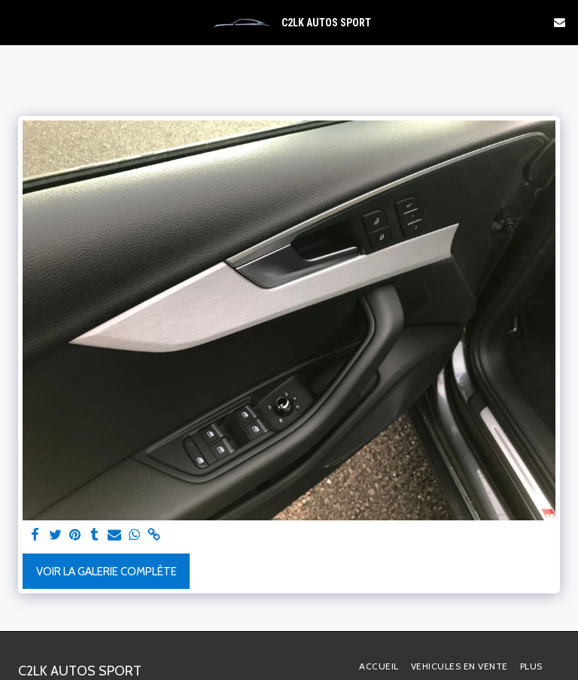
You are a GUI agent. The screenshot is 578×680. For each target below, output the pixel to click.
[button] (16, 22)
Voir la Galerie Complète (106, 571)
